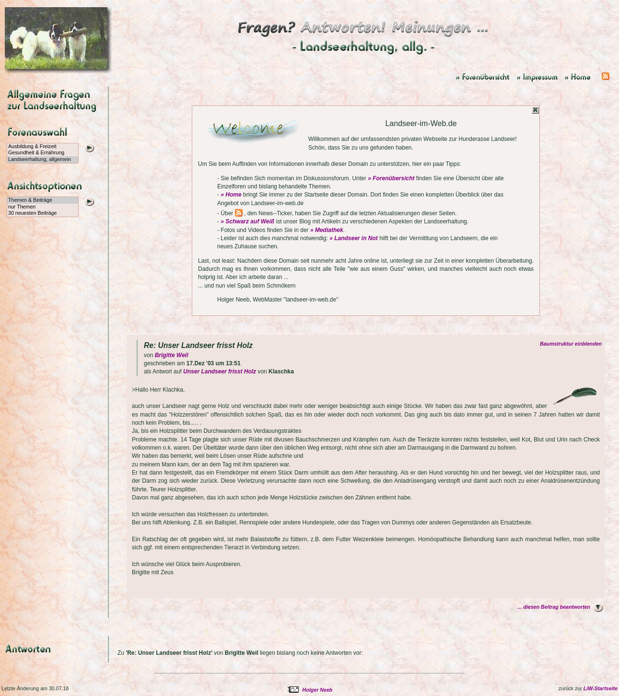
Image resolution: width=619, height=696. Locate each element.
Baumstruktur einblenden (572, 344)
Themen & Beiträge (42, 200)
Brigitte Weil (171, 355)
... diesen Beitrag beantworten (553, 607)
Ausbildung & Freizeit (42, 146)
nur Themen (42, 207)
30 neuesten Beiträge (42, 213)
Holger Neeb (318, 690)
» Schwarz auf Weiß (247, 221)
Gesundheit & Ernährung (42, 153)
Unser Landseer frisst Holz (219, 371)
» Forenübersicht (391, 178)
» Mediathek (326, 230)
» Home (231, 194)
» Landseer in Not (353, 238)
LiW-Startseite (601, 688)
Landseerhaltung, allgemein (42, 159)
